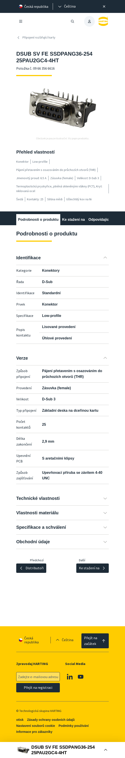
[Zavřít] (104, 6)
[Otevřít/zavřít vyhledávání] (72, 21)
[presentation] (66, 6)
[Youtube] (81, 676)
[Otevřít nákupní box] (62, 750)
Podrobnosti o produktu (38, 219)
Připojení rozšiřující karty (35, 37)
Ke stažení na (73, 219)
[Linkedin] (70, 676)
